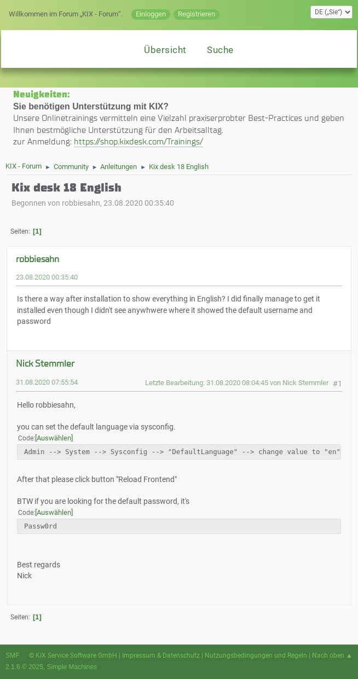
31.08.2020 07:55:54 (47, 382)
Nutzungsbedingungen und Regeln (256, 655)
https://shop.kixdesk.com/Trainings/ (138, 141)
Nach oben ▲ (332, 655)
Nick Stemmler (45, 363)
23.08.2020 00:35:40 (47, 277)
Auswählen (54, 438)
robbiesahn (37, 259)
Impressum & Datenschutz (161, 655)
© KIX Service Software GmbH (73, 655)
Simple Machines (72, 667)
